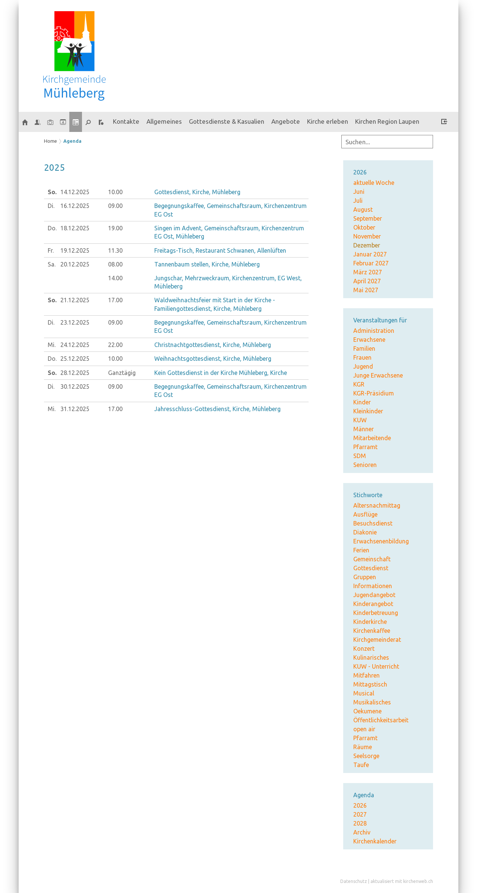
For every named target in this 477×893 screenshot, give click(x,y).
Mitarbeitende (372, 438)
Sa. (52, 264)
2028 (360, 823)
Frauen (362, 357)
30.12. (74, 386)
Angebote (285, 121)
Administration (373, 330)
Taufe (361, 764)
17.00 (115, 300)
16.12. (74, 205)
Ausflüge (365, 514)
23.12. (74, 322)
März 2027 (367, 272)
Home (50, 140)
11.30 (115, 250)
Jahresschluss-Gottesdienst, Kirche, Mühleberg (217, 409)
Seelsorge (366, 755)
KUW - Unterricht (376, 666)
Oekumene (367, 711)
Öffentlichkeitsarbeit (380, 720)
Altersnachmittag (376, 505)
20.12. (74, 264)
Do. (52, 228)
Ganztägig (122, 372)
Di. (51, 205)
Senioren (365, 464)
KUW (360, 420)
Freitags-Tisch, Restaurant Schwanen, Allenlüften (220, 250)
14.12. (74, 192)
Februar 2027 (371, 263)
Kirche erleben (327, 121)
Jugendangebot (374, 594)
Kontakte (126, 121)
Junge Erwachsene (378, 375)
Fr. (51, 250)
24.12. (74, 344)
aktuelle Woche (373, 182)
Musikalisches (372, 702)
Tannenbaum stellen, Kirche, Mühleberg (207, 264)
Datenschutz (353, 881)
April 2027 (367, 281)
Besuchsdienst (372, 523)
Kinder (362, 402)
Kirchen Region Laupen (387, 121)
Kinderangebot (373, 603)
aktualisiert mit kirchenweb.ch (401, 881)
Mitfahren (366, 675)
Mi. (52, 344)
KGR (358, 384)
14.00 (115, 278)
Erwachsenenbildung (381, 541)
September (367, 218)
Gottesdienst (370, 568)
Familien (364, 348)
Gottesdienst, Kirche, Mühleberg (197, 192)
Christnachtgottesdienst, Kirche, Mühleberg (212, 344)
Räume (362, 747)
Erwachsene (369, 339)
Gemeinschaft (372, 559)
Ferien (361, 550)
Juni (358, 191)
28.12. (74, 372)
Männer (363, 429)
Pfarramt (365, 447)
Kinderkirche (370, 621)
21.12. (74, 300)
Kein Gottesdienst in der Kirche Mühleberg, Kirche (220, 372)
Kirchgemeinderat (377, 639)
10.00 (115, 192)
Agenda (72, 140)
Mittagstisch (370, 684)
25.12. (74, 358)
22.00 (115, 344)
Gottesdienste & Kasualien (226, 121)
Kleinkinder (368, 411)
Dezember (366, 245)
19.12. (74, 250)
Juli (358, 200)
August (363, 209)
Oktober (364, 227)
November (367, 236)
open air (364, 729)
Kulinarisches (371, 657)
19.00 (115, 228)
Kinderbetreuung (375, 612)
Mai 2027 (365, 290)
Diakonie (365, 532)
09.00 (115, 205)
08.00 (115, 264)
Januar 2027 (370, 254)
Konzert (364, 648)
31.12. (74, 409)
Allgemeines (164, 121)
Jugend (363, 366)
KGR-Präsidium (373, 393)
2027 (360, 814)
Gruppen (364, 577)
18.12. (74, 228)
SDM (359, 455)
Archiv (361, 832)
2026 (360, 805)
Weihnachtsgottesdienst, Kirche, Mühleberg (212, 358)
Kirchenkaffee (371, 630)
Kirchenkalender (375, 841)
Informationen (372, 586)
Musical (363, 693)
